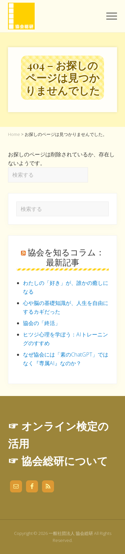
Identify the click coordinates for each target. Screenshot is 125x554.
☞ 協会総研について (58, 461)
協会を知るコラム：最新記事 (66, 256)
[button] (111, 16)
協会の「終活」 (41, 323)
